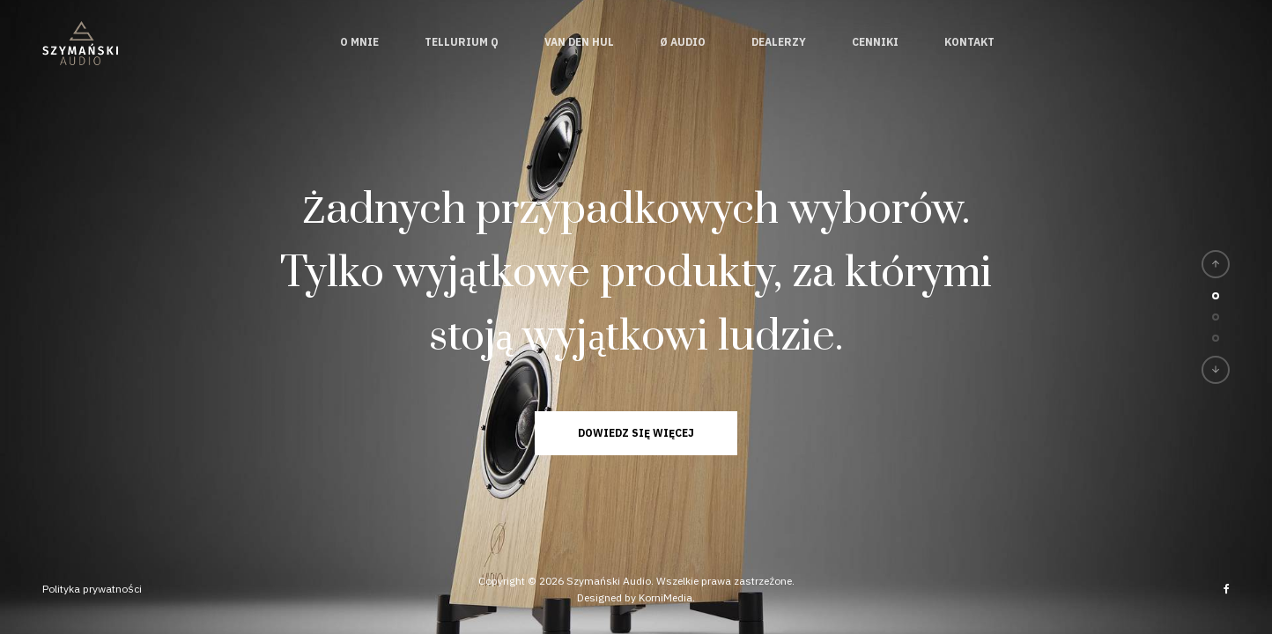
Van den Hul (579, 41)
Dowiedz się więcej (636, 432)
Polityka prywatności (92, 588)
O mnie (359, 41)
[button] (1216, 264)
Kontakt (969, 41)
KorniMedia (665, 597)
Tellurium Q (462, 41)
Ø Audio (683, 41)
